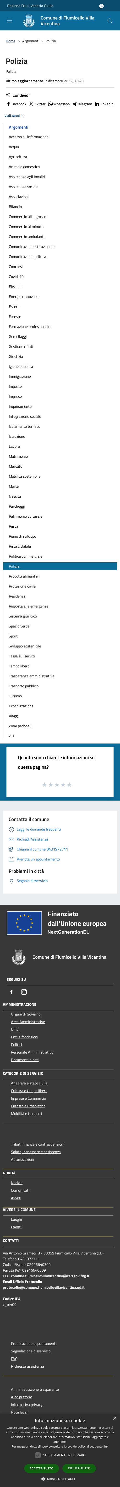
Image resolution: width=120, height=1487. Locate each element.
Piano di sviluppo (22, 536)
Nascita (15, 496)
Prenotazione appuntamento (34, 1343)
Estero (14, 306)
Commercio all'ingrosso (27, 216)
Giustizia (16, 356)
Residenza (17, 596)
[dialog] (60, 1450)
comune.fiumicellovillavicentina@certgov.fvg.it (50, 1276)
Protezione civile (22, 586)
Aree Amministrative (28, 1022)
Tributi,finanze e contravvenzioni (37, 1144)
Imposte (15, 386)
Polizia (14, 566)
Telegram (81, 104)
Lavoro (14, 446)
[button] (60, 1479)
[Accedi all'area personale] (101, 6)
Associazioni (19, 196)
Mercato (15, 466)
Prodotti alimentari (24, 576)
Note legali (19, 1412)
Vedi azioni (15, 116)
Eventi (16, 1227)
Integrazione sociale (25, 416)
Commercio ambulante (27, 236)
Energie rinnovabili (24, 296)
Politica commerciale (25, 556)
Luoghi (16, 1219)
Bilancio (15, 206)
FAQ (14, 1358)
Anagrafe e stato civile (29, 1083)
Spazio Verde (19, 626)
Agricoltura (18, 157)
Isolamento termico (24, 426)
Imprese (15, 396)
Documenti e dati (25, 1060)
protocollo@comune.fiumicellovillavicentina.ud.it (44, 1287)
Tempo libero (19, 666)
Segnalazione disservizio (30, 1351)
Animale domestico (24, 167)
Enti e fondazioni (24, 1037)
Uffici (15, 1029)
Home (10, 41)
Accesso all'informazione (29, 137)
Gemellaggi (18, 336)
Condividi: (18, 95)
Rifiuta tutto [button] (79, 1468)
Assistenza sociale (23, 187)
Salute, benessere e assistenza (36, 1152)
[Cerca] (110, 21)
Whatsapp (59, 104)
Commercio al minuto (26, 226)
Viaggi (14, 716)
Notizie (16, 1183)
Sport (13, 636)
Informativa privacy (27, 1404)
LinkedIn (104, 104)
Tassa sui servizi (22, 656)
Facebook (16, 104)
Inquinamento (20, 406)
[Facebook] (11, 992)
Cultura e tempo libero (29, 1090)
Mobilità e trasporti (26, 1113)
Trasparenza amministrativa (31, 676)
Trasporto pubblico (23, 686)
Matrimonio (18, 456)
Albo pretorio (21, 1397)
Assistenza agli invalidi (27, 177)
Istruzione (17, 436)
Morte (14, 486)
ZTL (12, 736)
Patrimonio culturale (25, 516)
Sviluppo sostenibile (25, 646)
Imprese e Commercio (28, 1098)
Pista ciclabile (20, 546)
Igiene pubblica (21, 366)
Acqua (14, 147)
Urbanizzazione (21, 706)
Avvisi (16, 1198)
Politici (16, 1044)
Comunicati (20, 1190)
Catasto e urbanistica (28, 1106)
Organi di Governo (25, 1014)
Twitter (37, 104)
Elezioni (15, 286)
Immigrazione (20, 376)
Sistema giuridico (23, 616)
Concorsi (16, 266)
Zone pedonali (20, 726)
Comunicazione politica (27, 256)
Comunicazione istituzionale (32, 246)
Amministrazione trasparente (35, 1389)
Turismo (15, 696)
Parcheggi (17, 506)
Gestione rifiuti (21, 346)
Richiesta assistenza (27, 1366)
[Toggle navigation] (9, 20)
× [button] (114, 1418)
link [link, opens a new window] (106, 1446)
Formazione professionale (29, 326)
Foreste (15, 316)
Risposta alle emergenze (28, 606)
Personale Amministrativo (32, 1052)
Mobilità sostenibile (24, 476)
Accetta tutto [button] (42, 1468)
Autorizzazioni (22, 1159)
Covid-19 (16, 276)
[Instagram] (24, 992)
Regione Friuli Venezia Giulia (30, 6)
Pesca (13, 526)
